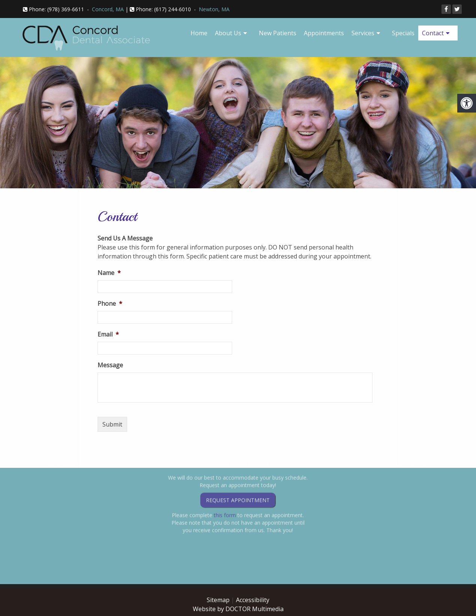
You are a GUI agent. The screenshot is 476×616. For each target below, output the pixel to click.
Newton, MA (214, 9)
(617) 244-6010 (172, 9)
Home (199, 33)
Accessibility (252, 600)
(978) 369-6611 (65, 9)
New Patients (277, 33)
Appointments (324, 33)
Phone (110, 304)
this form (225, 493)
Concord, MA (108, 9)
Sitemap (218, 600)
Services (362, 33)
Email (108, 334)
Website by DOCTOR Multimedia (238, 609)
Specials (403, 33)
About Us (228, 33)
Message (110, 365)
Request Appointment (238, 478)
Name (109, 273)
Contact (433, 33)
